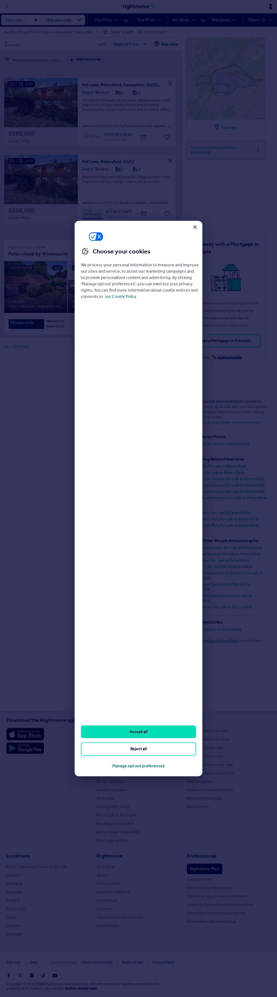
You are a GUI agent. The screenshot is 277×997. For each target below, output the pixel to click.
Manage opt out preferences (138, 765)
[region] (138, 498)
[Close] (195, 227)
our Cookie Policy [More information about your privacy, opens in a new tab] (120, 296)
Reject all (138, 749)
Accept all (139, 731)
